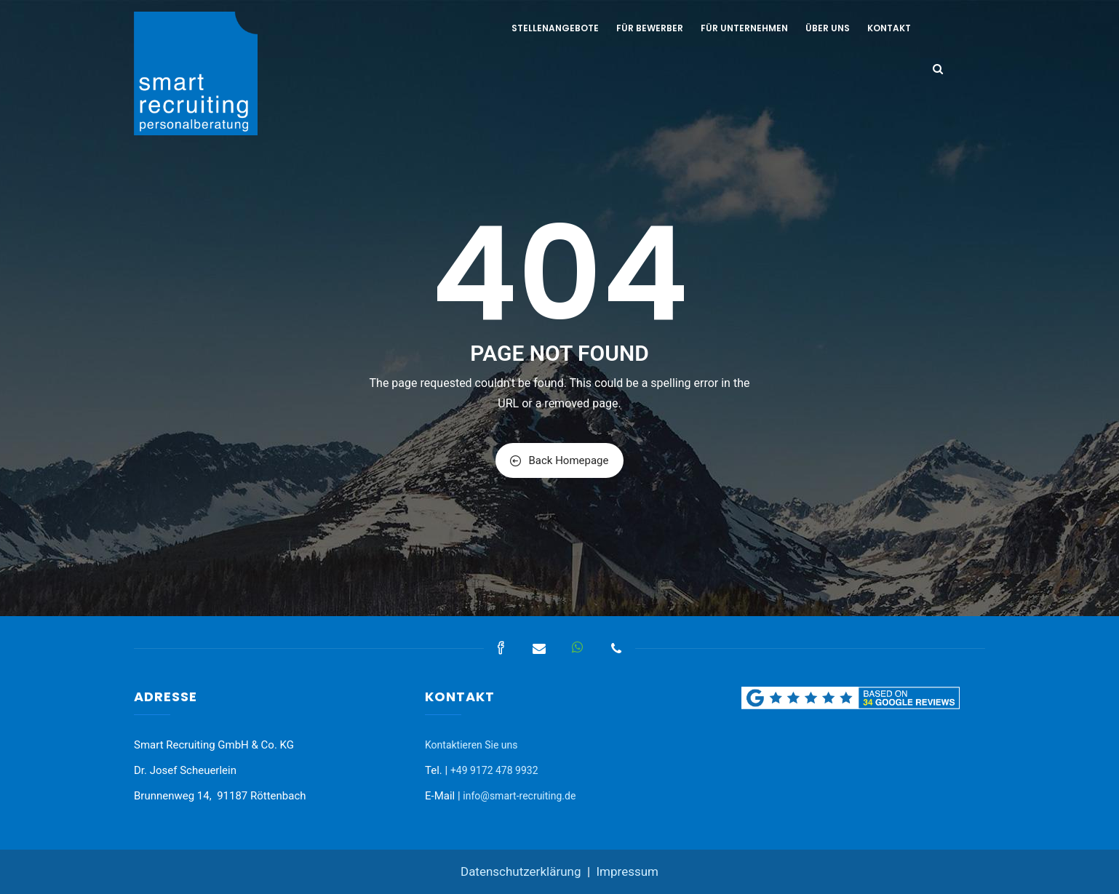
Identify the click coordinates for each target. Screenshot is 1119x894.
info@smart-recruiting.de (519, 796)
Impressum (627, 871)
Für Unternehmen (744, 28)
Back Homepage (559, 460)
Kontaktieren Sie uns (471, 745)
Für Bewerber (649, 28)
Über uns (827, 28)
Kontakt (889, 28)
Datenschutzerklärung (521, 871)
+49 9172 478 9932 (494, 770)
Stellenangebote (555, 28)
